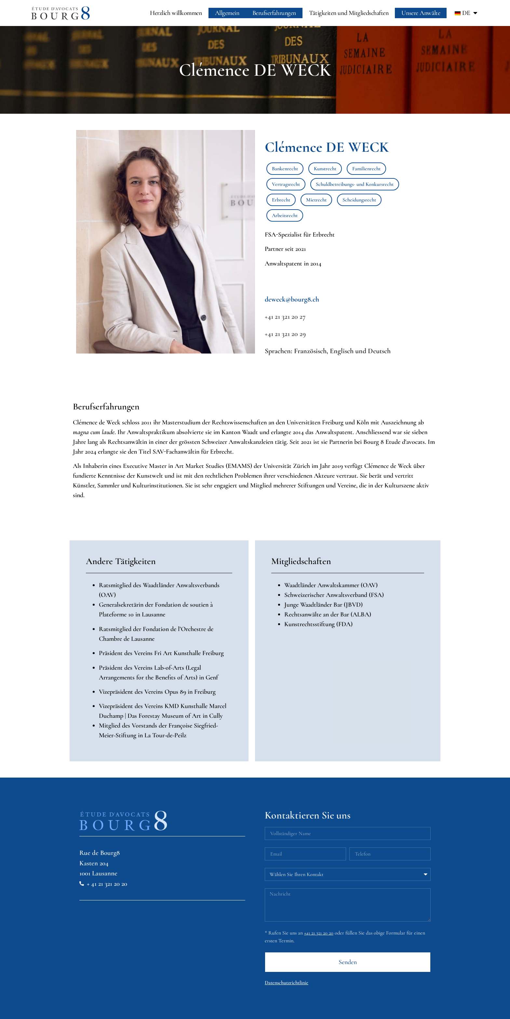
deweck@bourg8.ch (292, 299)
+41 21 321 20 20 (318, 933)
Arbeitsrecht (285, 215)
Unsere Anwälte (420, 13)
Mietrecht (316, 200)
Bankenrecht (285, 168)
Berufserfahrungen (274, 13)
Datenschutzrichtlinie (286, 982)
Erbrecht (281, 200)
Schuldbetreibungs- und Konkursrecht (355, 184)
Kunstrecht (325, 168)
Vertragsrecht (286, 184)
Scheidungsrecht (359, 200)
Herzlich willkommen (176, 13)
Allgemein (227, 13)
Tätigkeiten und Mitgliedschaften (349, 13)
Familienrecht (366, 168)
